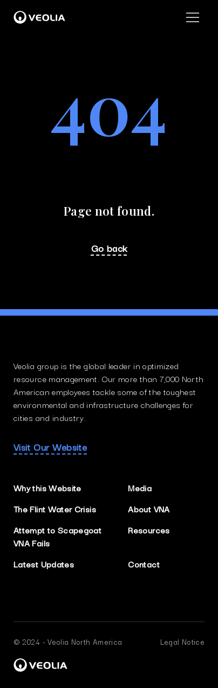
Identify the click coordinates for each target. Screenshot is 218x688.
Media (140, 487)
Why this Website (47, 487)
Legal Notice (182, 641)
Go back (109, 248)
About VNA (148, 508)
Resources (148, 529)
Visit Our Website (50, 447)
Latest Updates (43, 563)
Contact (144, 563)
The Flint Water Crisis (54, 508)
